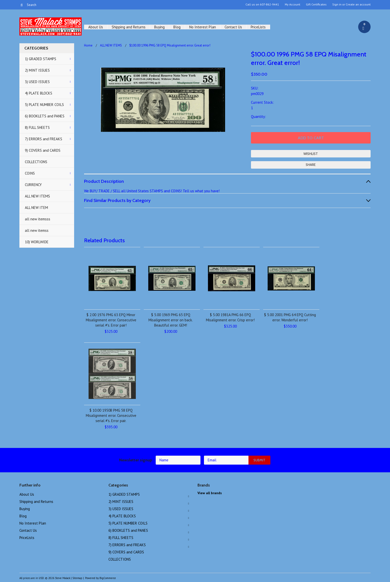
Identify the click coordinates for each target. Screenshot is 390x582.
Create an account (358, 4)
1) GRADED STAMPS (40, 58)
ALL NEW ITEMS (37, 196)
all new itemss (37, 230)
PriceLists (258, 27)
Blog (177, 27)
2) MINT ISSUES (37, 70)
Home (88, 45)
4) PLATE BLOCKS (38, 93)
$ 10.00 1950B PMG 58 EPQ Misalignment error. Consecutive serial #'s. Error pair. (111, 415)
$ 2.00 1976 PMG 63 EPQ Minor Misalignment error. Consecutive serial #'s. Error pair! (111, 320)
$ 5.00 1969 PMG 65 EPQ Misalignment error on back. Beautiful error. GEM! (170, 320)
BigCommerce (107, 578)
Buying (159, 27)
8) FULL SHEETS (37, 127)
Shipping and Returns (129, 27)
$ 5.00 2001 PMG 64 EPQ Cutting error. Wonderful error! (290, 317)
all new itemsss (37, 219)
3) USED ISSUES (37, 81)
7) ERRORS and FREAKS (43, 139)
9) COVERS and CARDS (42, 150)
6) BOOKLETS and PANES (44, 116)
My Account (292, 4)
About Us (95, 27)
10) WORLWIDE (37, 242)
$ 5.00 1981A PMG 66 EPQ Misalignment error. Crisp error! (230, 317)
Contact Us (233, 27)
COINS (30, 173)
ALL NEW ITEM (36, 207)
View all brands (209, 493)
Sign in (336, 4)
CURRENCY (33, 184)
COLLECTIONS (36, 161)
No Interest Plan (202, 27)
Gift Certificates (316, 4)
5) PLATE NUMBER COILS (44, 104)
